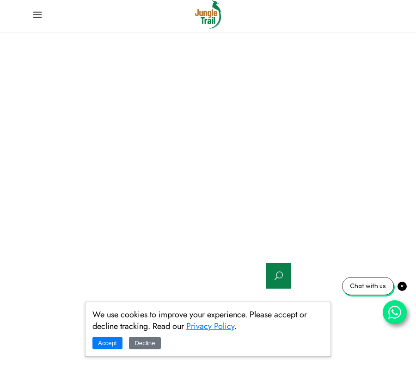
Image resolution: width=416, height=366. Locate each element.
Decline (145, 343)
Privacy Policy (210, 326)
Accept (107, 343)
